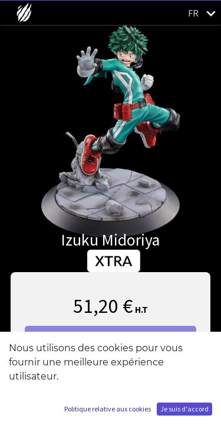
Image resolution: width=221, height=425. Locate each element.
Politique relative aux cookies (107, 408)
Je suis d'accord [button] (184, 408)
